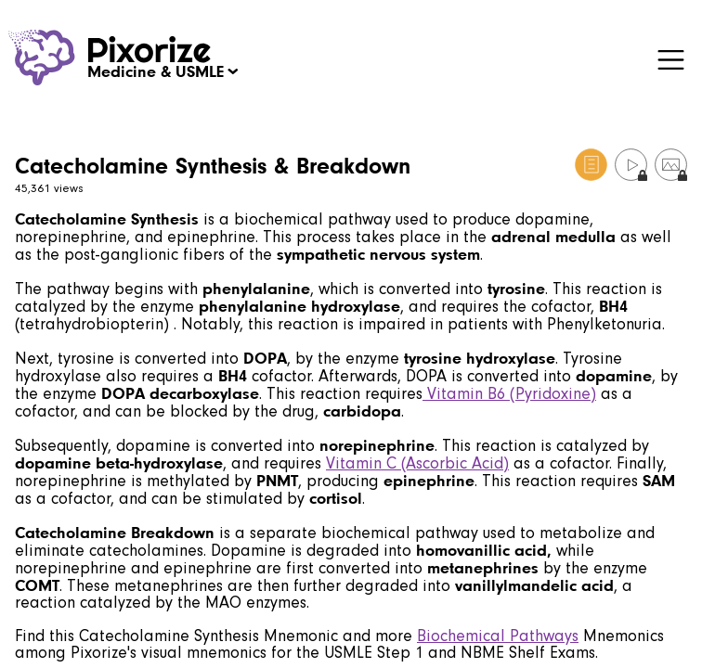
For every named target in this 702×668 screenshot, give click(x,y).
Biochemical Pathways (497, 636)
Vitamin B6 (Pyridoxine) (509, 394)
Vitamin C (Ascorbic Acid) (417, 463)
